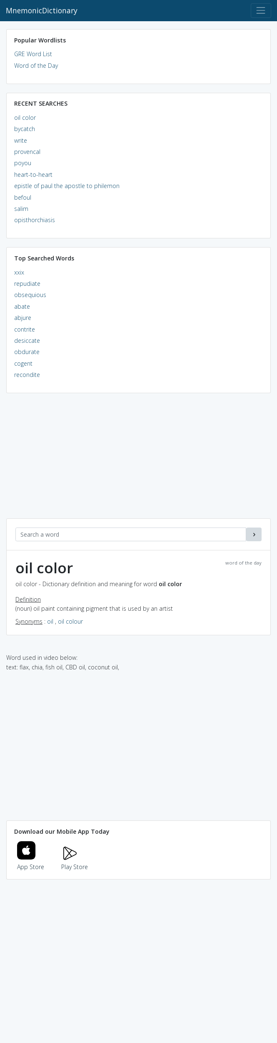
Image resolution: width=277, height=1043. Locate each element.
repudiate (27, 283)
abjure (22, 318)
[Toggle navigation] (261, 10)
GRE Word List (33, 54)
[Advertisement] (138, 460)
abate (22, 306)
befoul (22, 197)
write (20, 140)
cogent (23, 363)
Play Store (74, 862)
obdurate (27, 352)
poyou (22, 163)
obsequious (30, 295)
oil (50, 621)
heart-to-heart (33, 174)
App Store (31, 862)
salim (21, 209)
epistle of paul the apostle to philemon (67, 186)
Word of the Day (36, 65)
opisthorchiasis (34, 220)
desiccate (27, 340)
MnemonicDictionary (41, 10)
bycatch (24, 129)
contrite (24, 329)
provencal (27, 152)
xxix (19, 272)
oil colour (70, 621)
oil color (25, 117)
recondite (27, 375)
